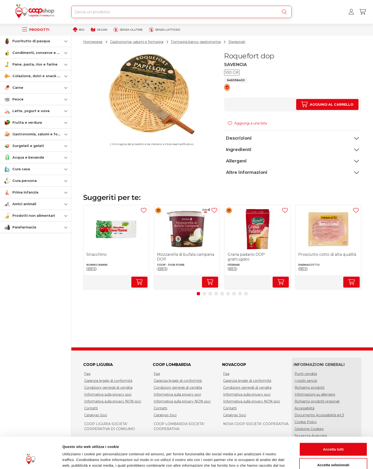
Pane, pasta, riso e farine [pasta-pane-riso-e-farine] (35, 64)
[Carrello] (362, 12)
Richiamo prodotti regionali (316, 401)
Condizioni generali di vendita (108, 387)
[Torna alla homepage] (35, 12)
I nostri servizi (305, 381)
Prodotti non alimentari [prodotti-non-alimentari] (33, 215)
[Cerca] (285, 11)
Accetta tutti (333, 422)
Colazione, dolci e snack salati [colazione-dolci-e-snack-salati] (39, 76)
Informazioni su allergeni (314, 394)
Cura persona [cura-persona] (24, 181)
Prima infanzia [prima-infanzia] (25, 192)
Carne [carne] (17, 87)
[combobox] (181, 12)
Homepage (93, 42)
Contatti (91, 408)
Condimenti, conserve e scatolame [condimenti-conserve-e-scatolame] (44, 53)
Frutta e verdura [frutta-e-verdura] (27, 122)
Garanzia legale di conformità (108, 381)
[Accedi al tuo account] (351, 12)
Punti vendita (305, 374)
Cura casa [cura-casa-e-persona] (21, 169)
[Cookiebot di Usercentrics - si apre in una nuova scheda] (31, 459)
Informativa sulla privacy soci (108, 394)
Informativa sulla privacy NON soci (112, 401)
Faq (87, 374)
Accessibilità (304, 408)
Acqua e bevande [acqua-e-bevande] (28, 157)
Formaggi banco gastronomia (196, 42)
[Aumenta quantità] (327, 104)
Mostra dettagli (250, 460)
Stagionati (236, 42)
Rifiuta (333, 453)
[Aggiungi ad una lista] (143, 210)
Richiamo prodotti (309, 387)
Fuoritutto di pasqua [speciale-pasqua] (31, 41)
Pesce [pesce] (18, 99)
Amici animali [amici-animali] (24, 204)
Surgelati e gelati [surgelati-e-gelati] (28, 146)
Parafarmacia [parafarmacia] (24, 227)
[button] (35, 41)
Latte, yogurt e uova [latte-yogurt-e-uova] (30, 111)
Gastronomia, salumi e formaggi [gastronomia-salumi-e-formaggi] (41, 134)
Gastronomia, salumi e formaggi (136, 42)
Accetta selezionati (333, 438)
